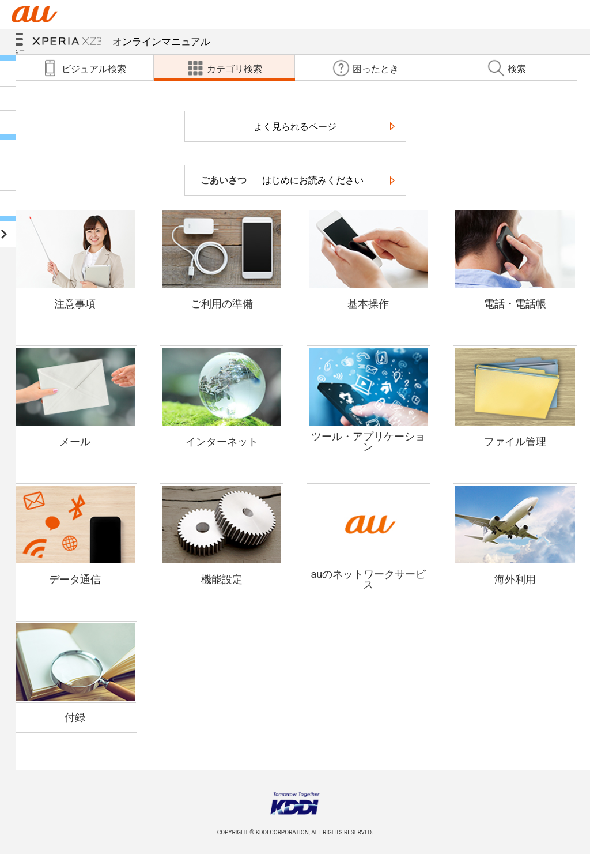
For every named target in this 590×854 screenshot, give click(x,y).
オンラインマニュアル (121, 41)
